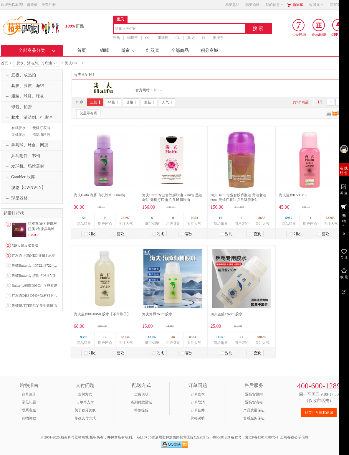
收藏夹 (316, 5)
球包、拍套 (18, 107)
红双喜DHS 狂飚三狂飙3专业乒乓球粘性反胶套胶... (42, 229)
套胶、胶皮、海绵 (24, 85)
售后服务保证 (253, 418)
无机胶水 (18, 135)
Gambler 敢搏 (19, 177)
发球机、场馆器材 (24, 166)
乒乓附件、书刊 (22, 156)
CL (177, 38)
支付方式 (85, 394)
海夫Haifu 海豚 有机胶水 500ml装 (99, 195)
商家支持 (339, 5)
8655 (261, 218)
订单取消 (198, 402)
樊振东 (218, 38)
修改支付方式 (85, 418)
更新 (150, 102)
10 (220, 218)
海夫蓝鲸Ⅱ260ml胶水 (227, 314)
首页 (81, 50)
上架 (96, 102)
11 (309, 218)
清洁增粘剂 (41, 135)
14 (105, 337)
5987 (288, 218)
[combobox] (179, 29)
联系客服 (29, 410)
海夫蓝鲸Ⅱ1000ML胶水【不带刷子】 (102, 314)
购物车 (297, 5)
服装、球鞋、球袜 (24, 96)
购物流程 (29, 418)
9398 (83, 337)
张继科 (162, 38)
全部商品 (180, 50)
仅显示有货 (88, 113)
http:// (158, 90)
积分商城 (209, 50)
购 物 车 (344, 219)
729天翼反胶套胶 (25, 245)
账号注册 (29, 394)
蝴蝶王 (132, 38)
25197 (125, 218)
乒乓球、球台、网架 (26, 145)
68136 (125, 337)
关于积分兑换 (85, 410)
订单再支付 (85, 402)
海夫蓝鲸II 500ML (293, 195)
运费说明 (141, 394)
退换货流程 (254, 402)
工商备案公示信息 (294, 437)
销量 (114, 102)
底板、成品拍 (20, 75)
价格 (132, 102)
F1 (204, 38)
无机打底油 (41, 128)
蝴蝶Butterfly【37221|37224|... (34, 265)
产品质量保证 (253, 410)
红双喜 (152, 50)
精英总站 (232, 5)
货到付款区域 (141, 402)
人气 (167, 102)
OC (147, 38)
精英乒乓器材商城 (319, 413)
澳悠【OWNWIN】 (25, 187)
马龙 (190, 38)
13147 (152, 337)
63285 (330, 218)
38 (173, 337)
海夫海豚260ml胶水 (157, 314)
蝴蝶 (104, 50)
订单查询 (198, 394)
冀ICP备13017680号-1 (261, 437)
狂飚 (116, 38)
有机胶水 (18, 128)
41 (241, 337)
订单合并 (198, 410)
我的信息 (274, 5)
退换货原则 (254, 394)
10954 (193, 218)
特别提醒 (141, 410)
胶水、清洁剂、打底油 (36, 63)
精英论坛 (252, 5)
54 (84, 218)
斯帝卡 (127, 50)
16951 (220, 337)
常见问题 (29, 402)
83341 (193, 337)
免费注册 (49, 5)
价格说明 (198, 418)
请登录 (32, 5)
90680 (261, 337)
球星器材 (16, 198)
